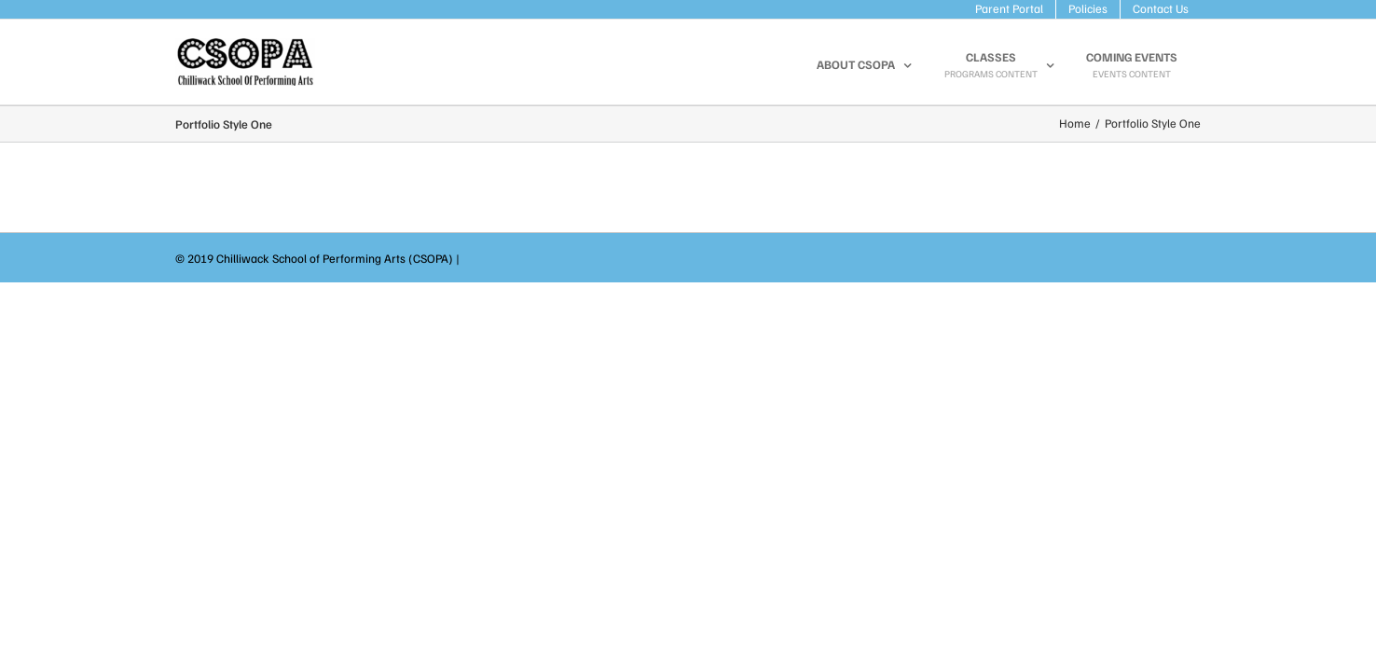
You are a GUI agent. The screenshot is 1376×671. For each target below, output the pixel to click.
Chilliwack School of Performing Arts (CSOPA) (334, 258)
